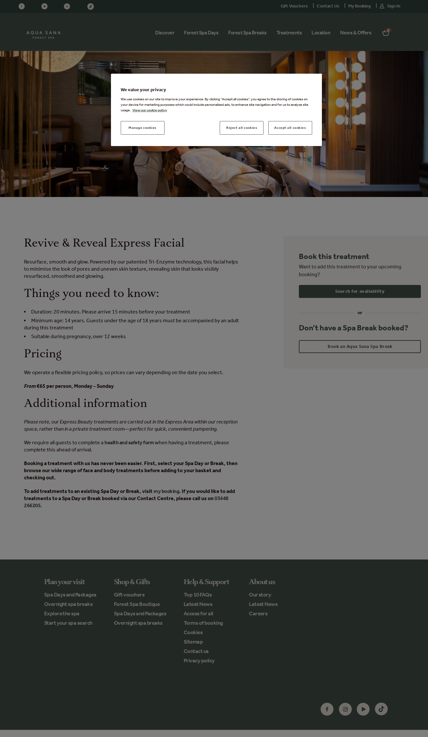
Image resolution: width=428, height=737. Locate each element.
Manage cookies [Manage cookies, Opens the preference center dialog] (142, 127)
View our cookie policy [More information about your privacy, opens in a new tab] (149, 110)
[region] (216, 110)
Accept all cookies (290, 127)
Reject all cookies (241, 127)
